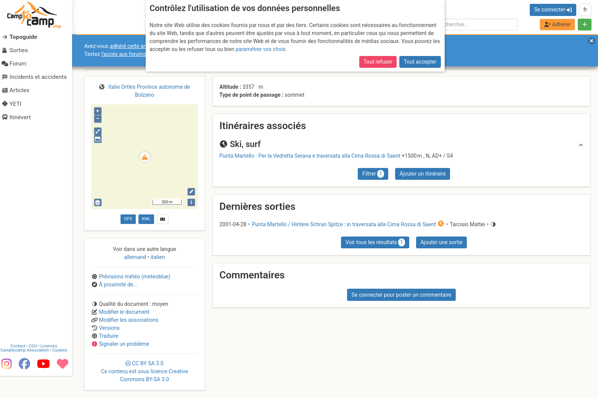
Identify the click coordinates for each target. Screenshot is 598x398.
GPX (128, 218)
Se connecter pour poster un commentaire (402, 295)
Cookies (63, 372)
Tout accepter (420, 62)
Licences (53, 368)
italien (157, 257)
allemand (136, 257)
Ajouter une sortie (441, 242)
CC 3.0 (144, 371)
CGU (37, 368)
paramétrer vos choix (261, 49)
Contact (22, 368)
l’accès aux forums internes (134, 54)
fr (585, 9)
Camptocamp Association (29, 372)
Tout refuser (377, 62)
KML (146, 218)
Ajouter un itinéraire (422, 174)
